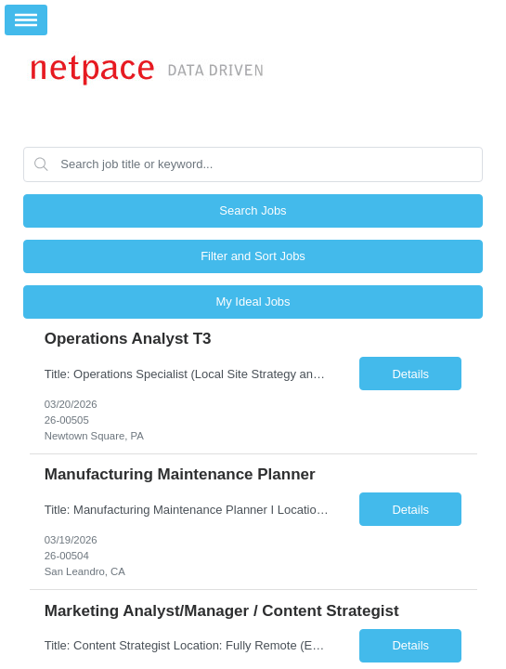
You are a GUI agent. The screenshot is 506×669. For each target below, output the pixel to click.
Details (410, 374)
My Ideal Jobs (252, 301)
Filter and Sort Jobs (253, 256)
